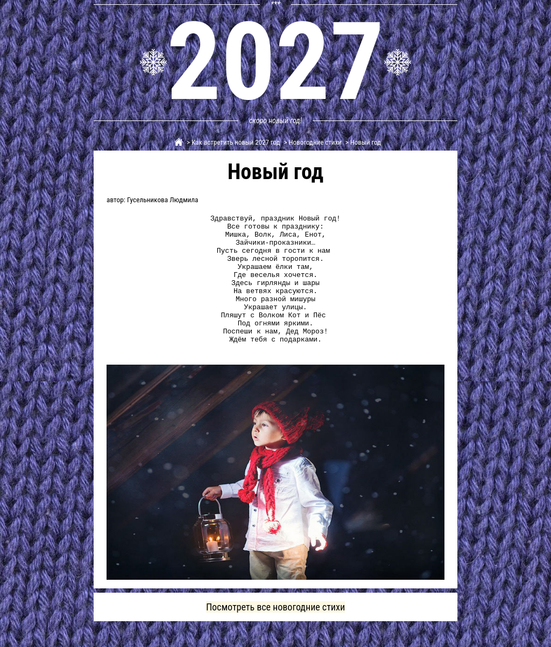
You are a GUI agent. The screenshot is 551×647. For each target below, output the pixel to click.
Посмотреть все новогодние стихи (275, 632)
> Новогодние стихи (312, 142)
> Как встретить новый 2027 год (232, 142)
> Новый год (362, 142)
